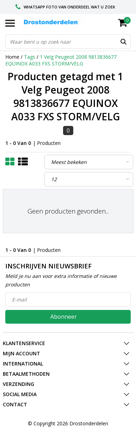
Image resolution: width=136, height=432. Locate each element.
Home (12, 56)
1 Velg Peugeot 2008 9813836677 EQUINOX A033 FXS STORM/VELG (61, 60)
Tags (29, 56)
